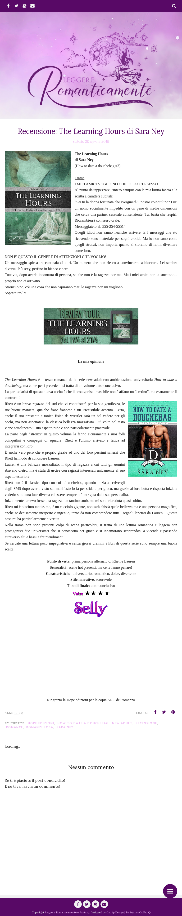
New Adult (122, 723)
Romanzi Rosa (39, 727)
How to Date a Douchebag (83, 723)
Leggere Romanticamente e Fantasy (67, 912)
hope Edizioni (41, 723)
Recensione (146, 723)
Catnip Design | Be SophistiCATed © (128, 912)
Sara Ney (65, 727)
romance (14, 727)
